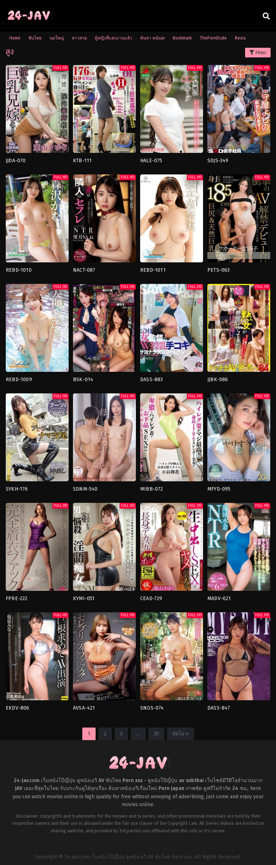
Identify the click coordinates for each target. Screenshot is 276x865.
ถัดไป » (180, 734)
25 (156, 734)
